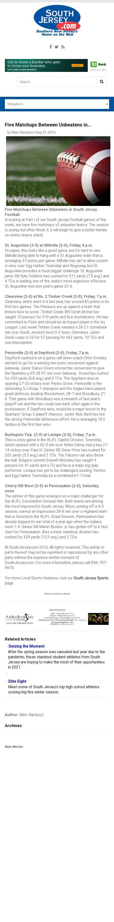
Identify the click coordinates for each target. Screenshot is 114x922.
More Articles (14, 746)
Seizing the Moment (26, 646)
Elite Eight (17, 681)
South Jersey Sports (91, 578)
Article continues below (57, 593)
